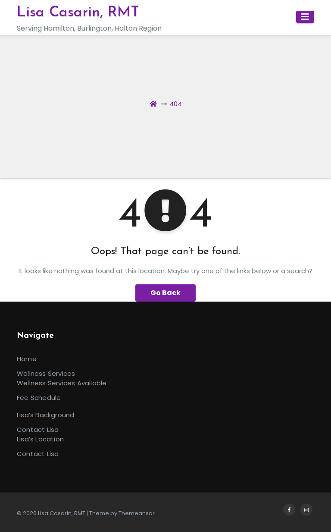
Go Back (165, 293)
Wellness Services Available (61, 382)
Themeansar (137, 513)
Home (27, 358)
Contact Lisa (38, 429)
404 (175, 103)
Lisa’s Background (45, 414)
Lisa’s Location (40, 439)
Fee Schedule (39, 397)
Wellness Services (46, 373)
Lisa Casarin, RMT (78, 12)
